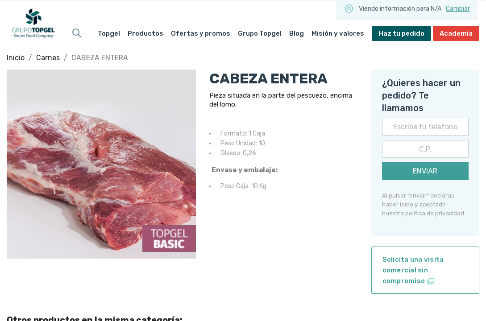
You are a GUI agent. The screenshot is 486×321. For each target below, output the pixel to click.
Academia (456, 33)
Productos (145, 33)
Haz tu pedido (401, 33)
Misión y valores (338, 33)
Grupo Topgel (260, 33)
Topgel (109, 33)
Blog (296, 33)
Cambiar (458, 8)
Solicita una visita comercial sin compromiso (413, 270)
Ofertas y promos (200, 33)
